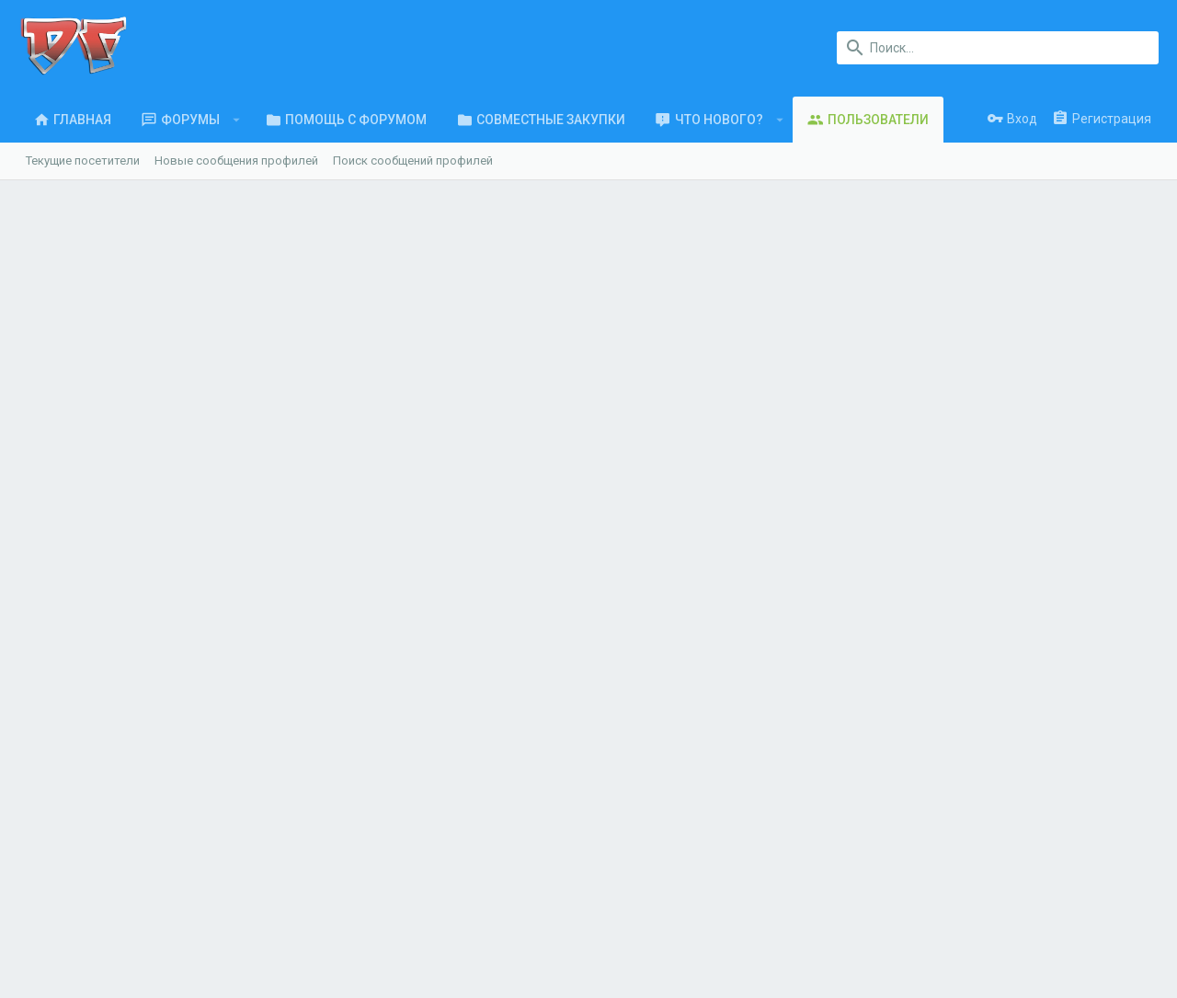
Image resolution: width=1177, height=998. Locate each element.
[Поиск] (998, 47)
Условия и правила (745, 928)
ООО (280, 811)
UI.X (68, 928)
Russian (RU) (143, 928)
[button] (236, 119)
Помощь (1025, 928)
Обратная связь (367, 820)
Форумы (345, 784)
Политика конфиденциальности (901, 928)
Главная (344, 748)
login (626, 748)
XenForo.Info (146, 974)
